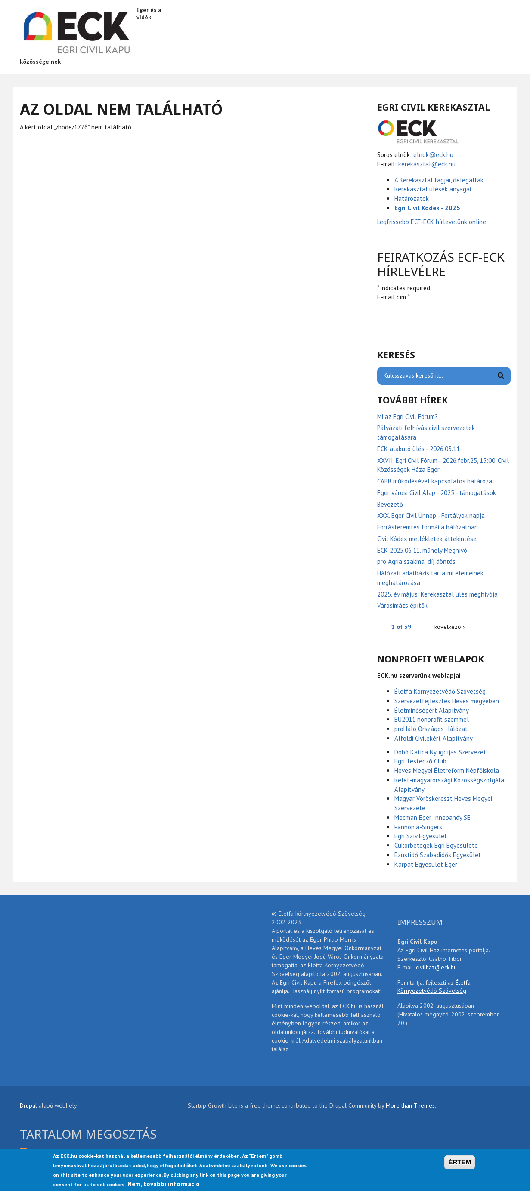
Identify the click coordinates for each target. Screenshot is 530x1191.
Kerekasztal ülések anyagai (432, 189)
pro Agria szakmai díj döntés (416, 561)
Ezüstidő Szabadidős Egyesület (437, 855)
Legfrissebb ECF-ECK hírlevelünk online (432, 222)
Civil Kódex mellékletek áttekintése (427, 539)
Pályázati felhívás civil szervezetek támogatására (426, 432)
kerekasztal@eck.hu (427, 164)
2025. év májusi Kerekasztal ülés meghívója (437, 594)
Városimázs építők (402, 605)
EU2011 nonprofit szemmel (431, 719)
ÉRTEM (459, 1162)
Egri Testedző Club (420, 761)
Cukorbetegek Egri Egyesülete (436, 845)
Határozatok (411, 198)
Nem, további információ (163, 1184)
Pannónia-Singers (418, 827)
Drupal (28, 1105)
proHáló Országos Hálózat (431, 729)
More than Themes (410, 1105)
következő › (449, 627)
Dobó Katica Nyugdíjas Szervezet (440, 752)
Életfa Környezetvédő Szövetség (440, 691)
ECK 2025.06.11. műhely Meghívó (422, 550)
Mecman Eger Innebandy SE (432, 817)
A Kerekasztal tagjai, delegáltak (439, 180)
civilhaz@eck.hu (436, 967)
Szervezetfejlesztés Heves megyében (446, 701)
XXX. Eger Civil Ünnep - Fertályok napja (431, 515)
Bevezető (390, 504)
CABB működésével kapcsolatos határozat (436, 481)
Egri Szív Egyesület (420, 836)
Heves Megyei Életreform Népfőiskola (446, 770)
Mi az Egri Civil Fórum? (407, 416)
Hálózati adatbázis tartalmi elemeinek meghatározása (430, 578)
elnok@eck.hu (433, 155)
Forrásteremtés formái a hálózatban (427, 527)
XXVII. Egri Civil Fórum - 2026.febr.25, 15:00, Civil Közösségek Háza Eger (443, 465)
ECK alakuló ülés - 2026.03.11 (418, 449)
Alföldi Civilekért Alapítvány (433, 738)
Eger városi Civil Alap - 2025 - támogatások (436, 493)
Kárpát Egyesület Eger (425, 864)
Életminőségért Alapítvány (431, 710)
